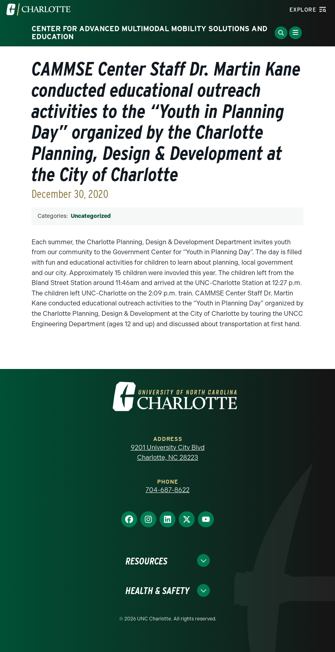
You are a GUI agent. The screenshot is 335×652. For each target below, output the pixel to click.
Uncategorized (91, 216)
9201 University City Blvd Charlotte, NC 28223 (168, 453)
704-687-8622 (167, 490)
